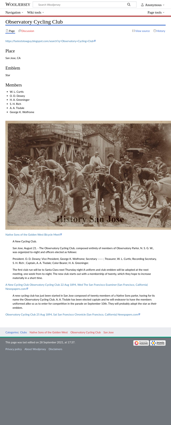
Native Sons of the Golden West (49, 332)
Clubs (23, 332)
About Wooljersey (35, 349)
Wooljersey (17, 4)
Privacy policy (13, 349)
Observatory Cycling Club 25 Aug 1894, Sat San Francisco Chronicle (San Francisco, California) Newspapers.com (71, 314)
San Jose (108, 332)
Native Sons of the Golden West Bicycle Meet (32, 234)
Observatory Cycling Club (85, 332)
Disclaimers (55, 349)
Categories (11, 332)
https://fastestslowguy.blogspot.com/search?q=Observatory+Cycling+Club (49, 41)
